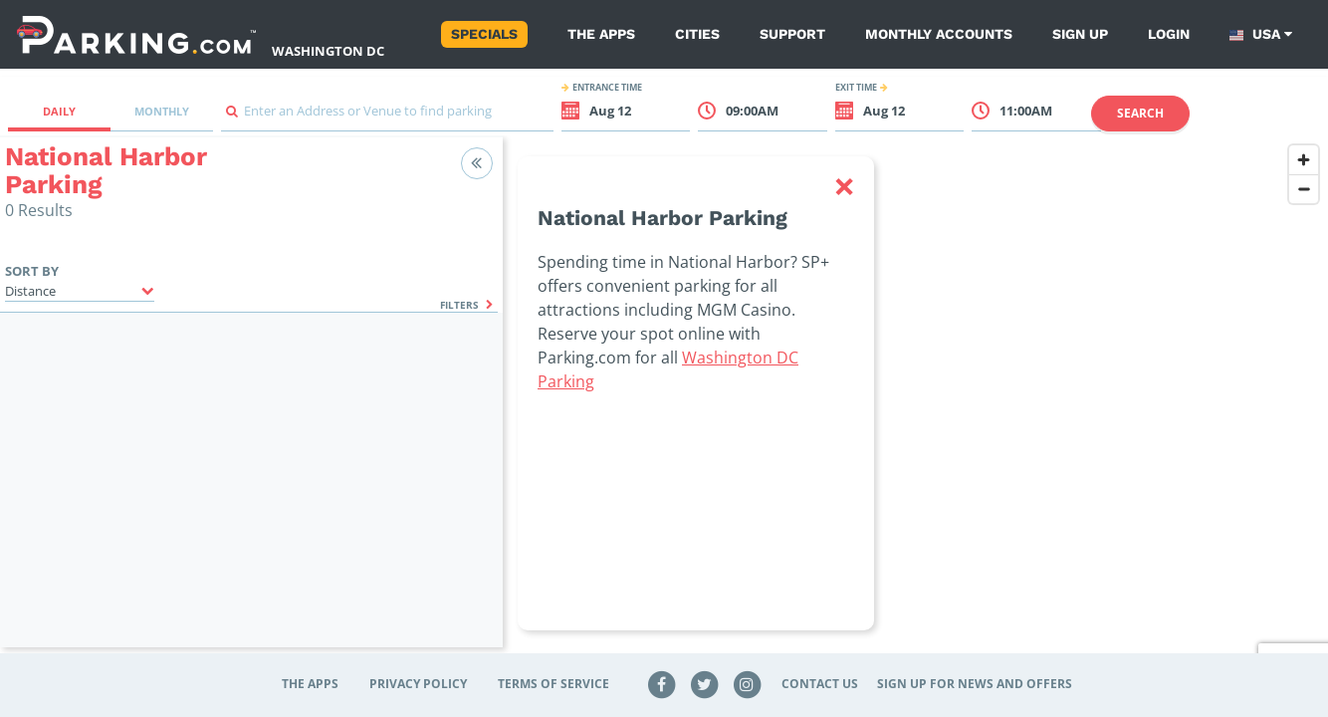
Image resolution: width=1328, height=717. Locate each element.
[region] (915, 404)
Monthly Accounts (938, 34)
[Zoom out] (1303, 188)
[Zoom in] (1303, 159)
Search (1140, 113)
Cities (697, 34)
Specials (484, 34)
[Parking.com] (136, 34)
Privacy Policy (418, 683)
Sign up (1080, 34)
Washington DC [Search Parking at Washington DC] (328, 51)
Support (792, 34)
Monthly (161, 111)
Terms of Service (553, 683)
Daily (59, 111)
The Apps (601, 34)
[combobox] (387, 116)
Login (1169, 34)
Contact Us (819, 683)
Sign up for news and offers (974, 683)
